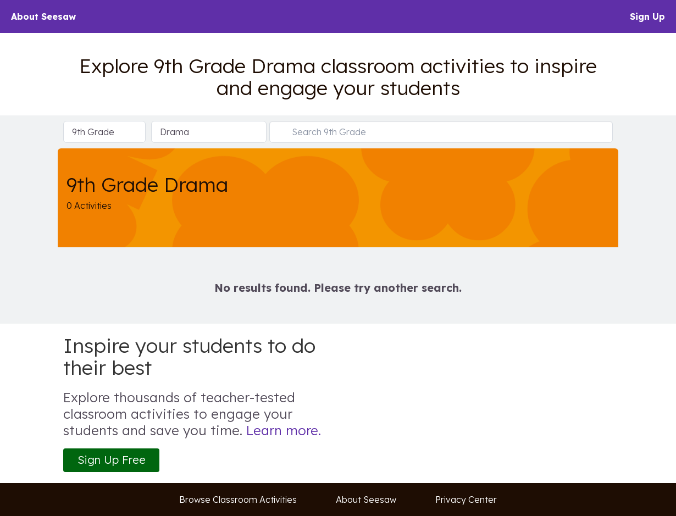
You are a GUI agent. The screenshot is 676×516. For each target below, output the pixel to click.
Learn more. (283, 430)
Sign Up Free (111, 460)
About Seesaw (43, 16)
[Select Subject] (209, 132)
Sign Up (647, 16)
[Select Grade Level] (104, 132)
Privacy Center (466, 499)
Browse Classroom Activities (238, 499)
